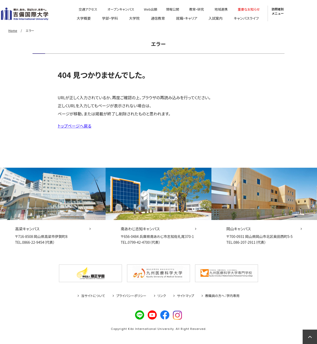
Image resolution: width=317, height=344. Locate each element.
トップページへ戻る (74, 126)
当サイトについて (93, 296)
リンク (161, 296)
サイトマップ (185, 296)
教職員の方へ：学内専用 (222, 296)
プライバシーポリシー (131, 296)
